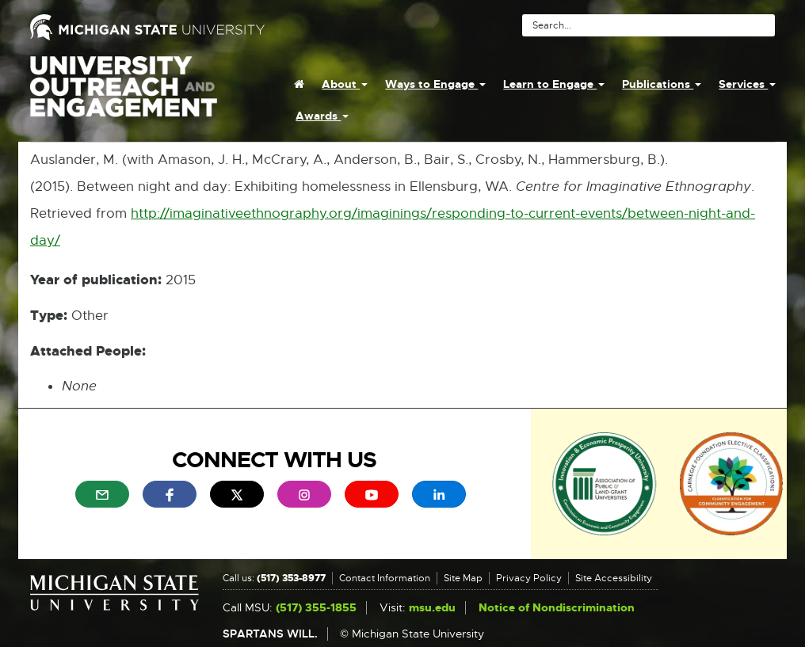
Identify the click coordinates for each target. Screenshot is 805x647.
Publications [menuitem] (661, 84)
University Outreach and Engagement (123, 95)
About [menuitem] (345, 84)
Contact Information (384, 578)
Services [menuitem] (747, 84)
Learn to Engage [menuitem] (554, 84)
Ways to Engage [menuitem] (435, 84)
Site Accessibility (613, 578)
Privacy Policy (529, 578)
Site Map (463, 578)
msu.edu (432, 608)
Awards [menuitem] (322, 115)
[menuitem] (299, 84)
